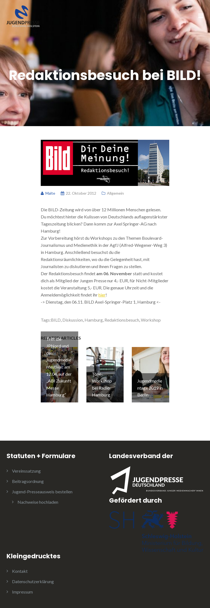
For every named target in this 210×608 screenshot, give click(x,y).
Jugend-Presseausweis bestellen (42, 491)
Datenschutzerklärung (33, 581)
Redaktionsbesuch (121, 319)
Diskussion (72, 319)
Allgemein (115, 193)
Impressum (22, 591)
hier (102, 294)
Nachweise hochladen (38, 502)
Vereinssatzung (26, 470)
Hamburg (93, 319)
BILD (56, 319)
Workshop (151, 319)
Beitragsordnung (28, 481)
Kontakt (20, 571)
